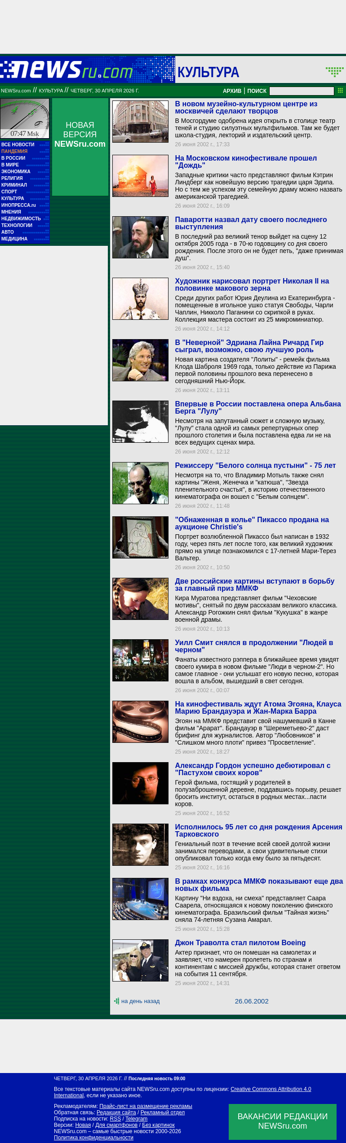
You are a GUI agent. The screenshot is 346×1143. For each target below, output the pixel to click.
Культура (208, 71)
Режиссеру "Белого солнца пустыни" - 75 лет (255, 465)
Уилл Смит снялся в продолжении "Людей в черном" (254, 646)
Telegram (136, 1119)
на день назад (140, 1001)
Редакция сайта (116, 1112)
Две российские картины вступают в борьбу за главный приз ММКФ (254, 584)
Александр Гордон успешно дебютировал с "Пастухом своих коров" (252, 769)
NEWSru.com (16, 90)
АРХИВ (232, 91)
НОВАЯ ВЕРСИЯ (80, 134)
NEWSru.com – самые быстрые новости (104, 1131)
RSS (115, 1119)
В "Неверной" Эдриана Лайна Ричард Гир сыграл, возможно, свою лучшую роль (249, 346)
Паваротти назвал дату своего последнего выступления (251, 223)
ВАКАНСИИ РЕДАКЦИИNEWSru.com (283, 1121)
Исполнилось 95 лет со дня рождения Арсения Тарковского (258, 830)
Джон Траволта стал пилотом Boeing (240, 943)
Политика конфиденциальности (93, 1137)
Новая (83, 1125)
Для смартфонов (116, 1125)
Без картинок (158, 1125)
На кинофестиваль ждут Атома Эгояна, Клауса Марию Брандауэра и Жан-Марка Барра (258, 707)
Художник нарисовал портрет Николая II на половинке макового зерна (252, 284)
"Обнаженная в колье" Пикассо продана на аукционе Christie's (252, 523)
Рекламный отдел (163, 1112)
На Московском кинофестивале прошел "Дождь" (246, 161)
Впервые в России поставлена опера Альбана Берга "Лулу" (258, 407)
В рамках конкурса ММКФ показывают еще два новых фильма (259, 884)
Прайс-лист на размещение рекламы (145, 1106)
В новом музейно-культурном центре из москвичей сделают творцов (246, 107)
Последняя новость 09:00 (157, 1078)
